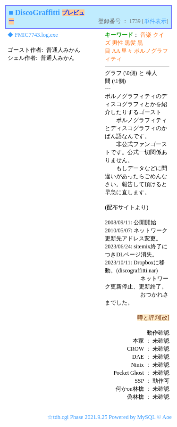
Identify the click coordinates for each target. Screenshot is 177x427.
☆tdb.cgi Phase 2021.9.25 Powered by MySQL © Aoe (109, 417)
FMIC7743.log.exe (36, 35)
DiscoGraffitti (37, 12)
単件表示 (155, 21)
